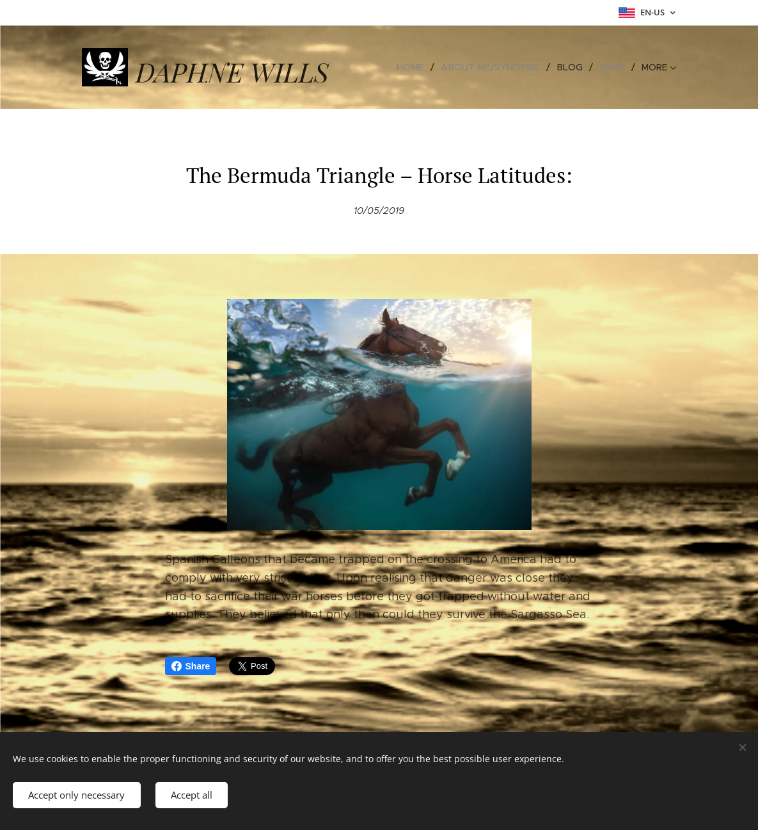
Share (190, 666)
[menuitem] (418, 67)
